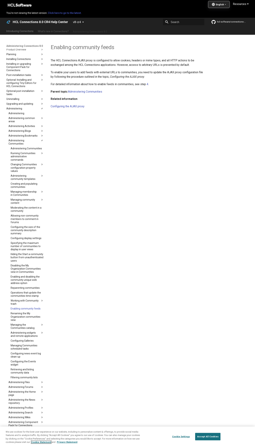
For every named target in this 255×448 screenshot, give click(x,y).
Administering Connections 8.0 (90, 30)
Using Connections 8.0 (123, 30)
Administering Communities (85, 91)
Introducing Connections (19, 30)
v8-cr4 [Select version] (77, 22)
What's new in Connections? (53, 30)
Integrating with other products (157, 30)
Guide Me (184, 30)
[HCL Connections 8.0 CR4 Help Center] (8, 22)
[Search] (183, 22)
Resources (241, 4)
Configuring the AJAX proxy (67, 106)
